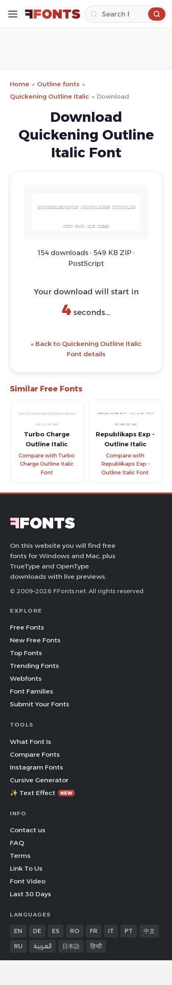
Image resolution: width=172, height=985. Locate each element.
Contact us (27, 830)
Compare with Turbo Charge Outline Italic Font (47, 464)
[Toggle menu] (13, 14)
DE (37, 931)
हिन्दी (96, 946)
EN (18, 931)
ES (55, 931)
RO (74, 931)
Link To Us (26, 868)
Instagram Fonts (36, 767)
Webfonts (26, 678)
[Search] (126, 14)
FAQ (17, 843)
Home (19, 84)
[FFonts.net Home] (52, 14)
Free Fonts (27, 627)
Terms (20, 856)
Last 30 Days (30, 894)
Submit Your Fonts (39, 704)
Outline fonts (58, 84)
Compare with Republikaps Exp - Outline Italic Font (125, 464)
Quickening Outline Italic (49, 96)
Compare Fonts (35, 754)
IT (111, 931)
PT (129, 931)
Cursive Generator (39, 780)
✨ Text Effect (42, 793)
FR (93, 931)
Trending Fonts (34, 666)
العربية (42, 946)
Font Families (31, 691)
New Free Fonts (35, 640)
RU (18, 946)
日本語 (71, 946)
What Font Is (30, 742)
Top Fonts (26, 653)
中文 (149, 931)
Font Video (27, 881)
